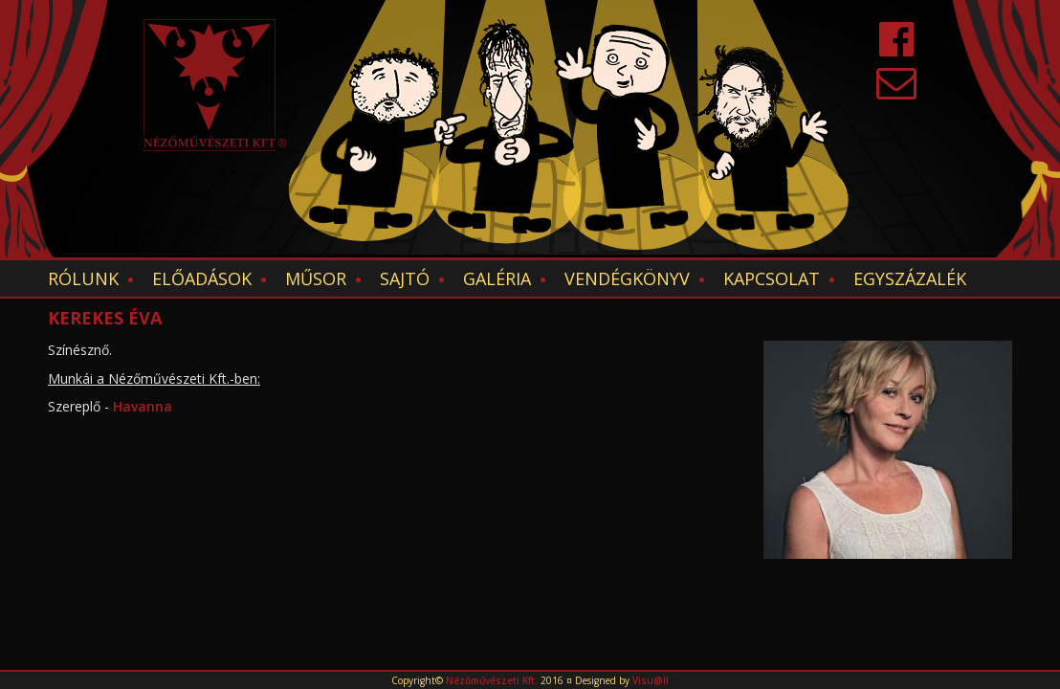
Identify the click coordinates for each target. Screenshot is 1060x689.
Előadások (202, 278)
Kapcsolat (771, 278)
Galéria (497, 278)
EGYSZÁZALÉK (909, 278)
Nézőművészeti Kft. (492, 680)
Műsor (315, 278)
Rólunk (83, 278)
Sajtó (405, 278)
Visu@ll (650, 680)
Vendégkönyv (627, 278)
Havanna (144, 406)
